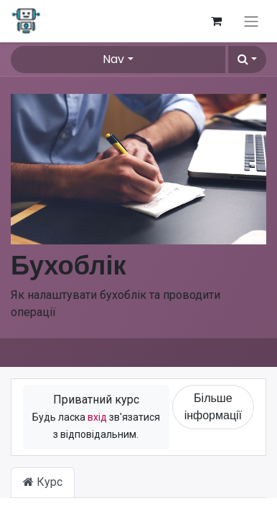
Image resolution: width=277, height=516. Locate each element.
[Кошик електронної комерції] (216, 20)
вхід (97, 417)
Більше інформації (213, 407)
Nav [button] (113, 59)
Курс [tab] (42, 482)
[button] (247, 59)
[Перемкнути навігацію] (251, 21)
